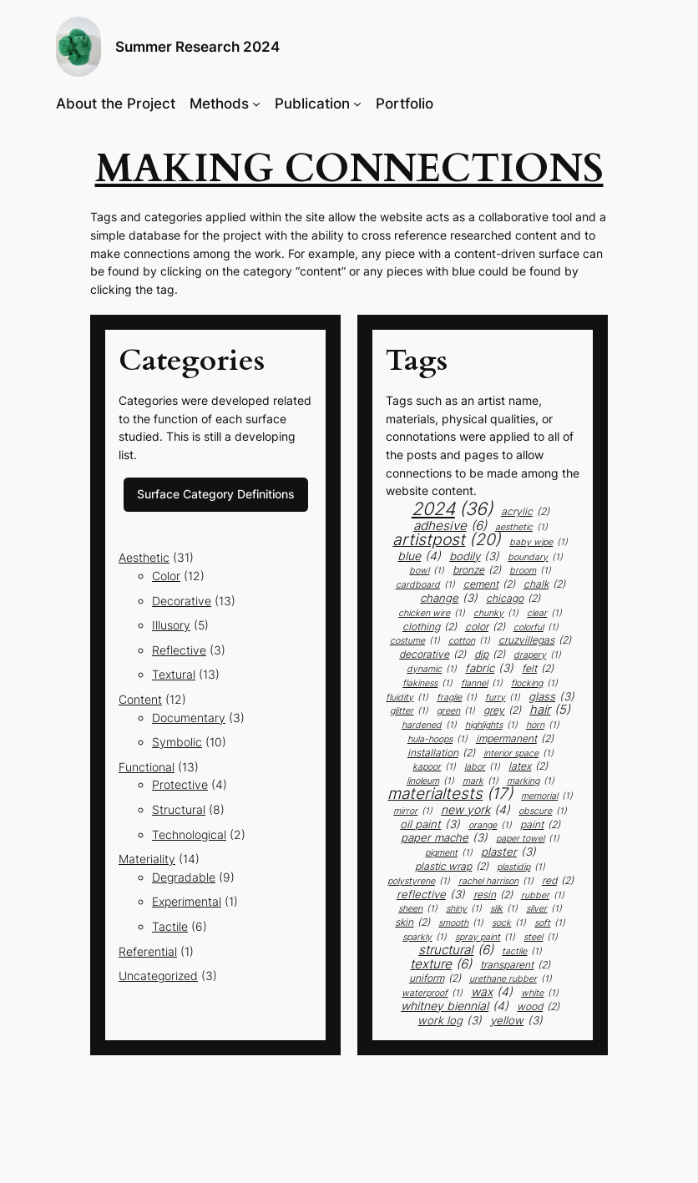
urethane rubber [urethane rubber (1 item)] (510, 979)
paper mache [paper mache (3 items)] (444, 837)
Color (166, 576)
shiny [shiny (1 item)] (464, 909)
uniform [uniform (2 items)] (435, 978)
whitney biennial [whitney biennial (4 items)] (454, 1006)
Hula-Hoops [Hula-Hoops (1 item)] (437, 740)
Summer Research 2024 (197, 46)
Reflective (179, 650)
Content (140, 699)
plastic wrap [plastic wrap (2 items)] (451, 867)
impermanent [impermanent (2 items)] (515, 739)
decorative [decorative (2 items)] (432, 655)
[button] (78, 47)
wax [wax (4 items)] (492, 992)
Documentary (188, 717)
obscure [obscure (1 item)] (542, 811)
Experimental (186, 901)
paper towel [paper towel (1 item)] (527, 839)
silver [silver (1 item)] (544, 909)
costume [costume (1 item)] (415, 641)
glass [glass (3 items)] (551, 696)
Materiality (147, 859)
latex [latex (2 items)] (528, 766)
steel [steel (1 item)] (541, 938)
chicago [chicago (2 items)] (513, 599)
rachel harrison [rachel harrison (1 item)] (496, 882)
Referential (148, 951)
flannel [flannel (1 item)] (482, 684)
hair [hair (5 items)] (549, 710)
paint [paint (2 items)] (540, 825)
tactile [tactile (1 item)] (522, 952)
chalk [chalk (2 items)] (544, 584)
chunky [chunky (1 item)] (495, 614)
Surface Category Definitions (216, 494)
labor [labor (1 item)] (482, 767)
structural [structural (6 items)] (455, 949)
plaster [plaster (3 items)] (508, 852)
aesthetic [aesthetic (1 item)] (521, 528)
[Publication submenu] (357, 103)
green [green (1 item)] (456, 711)
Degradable (183, 877)
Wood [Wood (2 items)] (538, 1007)
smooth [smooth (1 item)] (460, 923)
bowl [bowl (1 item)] (426, 571)
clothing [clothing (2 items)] (429, 627)
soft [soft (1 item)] (549, 923)
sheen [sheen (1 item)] (418, 909)
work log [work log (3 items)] (449, 1020)
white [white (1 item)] (540, 993)
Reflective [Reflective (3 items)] (431, 894)
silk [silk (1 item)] (504, 909)
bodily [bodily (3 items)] (474, 556)
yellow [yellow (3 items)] (516, 1020)
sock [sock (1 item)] (509, 923)
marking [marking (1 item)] (530, 781)
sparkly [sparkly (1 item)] (424, 938)
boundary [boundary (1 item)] (535, 558)
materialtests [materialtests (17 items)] (450, 794)
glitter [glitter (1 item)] (409, 711)
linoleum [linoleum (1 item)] (430, 781)
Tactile (170, 926)
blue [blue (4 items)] (419, 556)
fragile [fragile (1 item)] (457, 698)
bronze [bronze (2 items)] (477, 570)
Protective (180, 784)
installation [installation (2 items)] (441, 753)
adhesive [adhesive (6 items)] (450, 525)
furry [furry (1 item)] (502, 698)
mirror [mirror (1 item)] (412, 811)
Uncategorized (158, 975)
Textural (173, 674)
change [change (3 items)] (449, 598)
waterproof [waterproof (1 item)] (432, 993)
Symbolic (177, 742)
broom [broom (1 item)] (530, 571)
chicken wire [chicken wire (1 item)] (431, 614)
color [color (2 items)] (485, 627)
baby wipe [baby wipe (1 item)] (538, 543)
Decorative (181, 601)
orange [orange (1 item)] (490, 826)
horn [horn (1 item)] (542, 726)
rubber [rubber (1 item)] (542, 896)
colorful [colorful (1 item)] (536, 628)
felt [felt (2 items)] (538, 669)
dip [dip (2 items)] (489, 655)
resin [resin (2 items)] (493, 895)
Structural (178, 809)
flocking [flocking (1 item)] (534, 684)
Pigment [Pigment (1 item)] (449, 853)
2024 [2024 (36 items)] (452, 509)
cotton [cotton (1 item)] (469, 641)
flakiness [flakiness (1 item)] (427, 684)
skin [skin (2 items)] (412, 923)
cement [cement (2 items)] (489, 584)
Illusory (171, 625)
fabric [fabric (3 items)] (489, 668)
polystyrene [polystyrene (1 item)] (418, 882)
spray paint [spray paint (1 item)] (485, 938)
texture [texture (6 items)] (441, 964)
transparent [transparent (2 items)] (515, 965)
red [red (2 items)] (558, 881)
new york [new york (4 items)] (475, 810)
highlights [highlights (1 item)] (491, 726)
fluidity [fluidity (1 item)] (407, 698)
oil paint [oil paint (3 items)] (430, 824)
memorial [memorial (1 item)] (547, 796)
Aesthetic (144, 557)
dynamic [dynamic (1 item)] (432, 670)
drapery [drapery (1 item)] (537, 655)
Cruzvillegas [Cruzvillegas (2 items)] (534, 640)
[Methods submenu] (256, 103)
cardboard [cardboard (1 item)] (425, 585)
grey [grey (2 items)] (502, 710)
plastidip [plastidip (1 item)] (521, 867)
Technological (189, 834)
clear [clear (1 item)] (544, 614)
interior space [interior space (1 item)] (518, 754)
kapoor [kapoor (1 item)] (434, 767)
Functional (146, 767)
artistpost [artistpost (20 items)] (446, 540)
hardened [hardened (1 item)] (429, 726)
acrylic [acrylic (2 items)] (525, 512)
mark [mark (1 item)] (480, 781)
